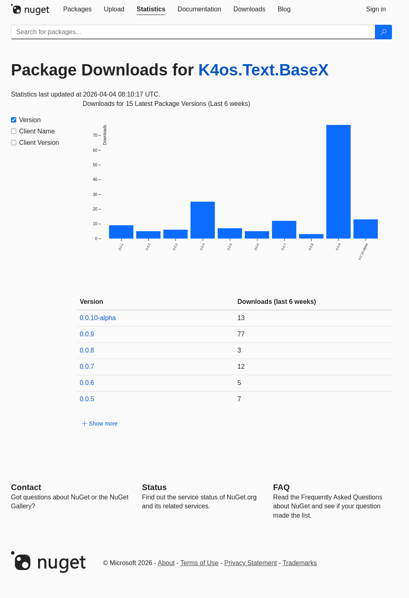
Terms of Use (199, 562)
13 (241, 317)
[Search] (383, 32)
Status (154, 487)
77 (241, 334)
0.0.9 (87, 334)
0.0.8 (87, 350)
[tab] (77, 9)
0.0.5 (87, 399)
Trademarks (300, 562)
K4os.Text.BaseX (263, 70)
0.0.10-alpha (98, 317)
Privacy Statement (250, 562)
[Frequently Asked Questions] (281, 487)
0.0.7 (87, 366)
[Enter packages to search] (193, 32)
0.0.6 (87, 382)
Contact (26, 487)
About (166, 562)
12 (241, 366)
